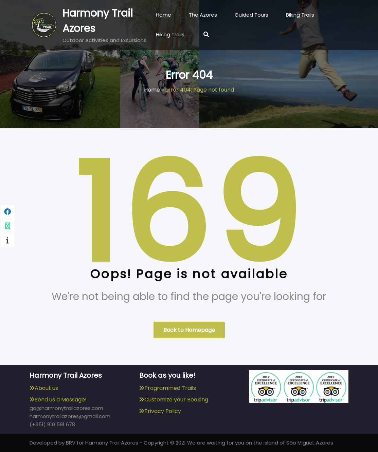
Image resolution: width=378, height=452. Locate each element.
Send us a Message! (61, 399)
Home (152, 90)
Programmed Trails (170, 388)
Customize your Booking (176, 399)
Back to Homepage (189, 330)
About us (46, 388)
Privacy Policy (162, 411)
